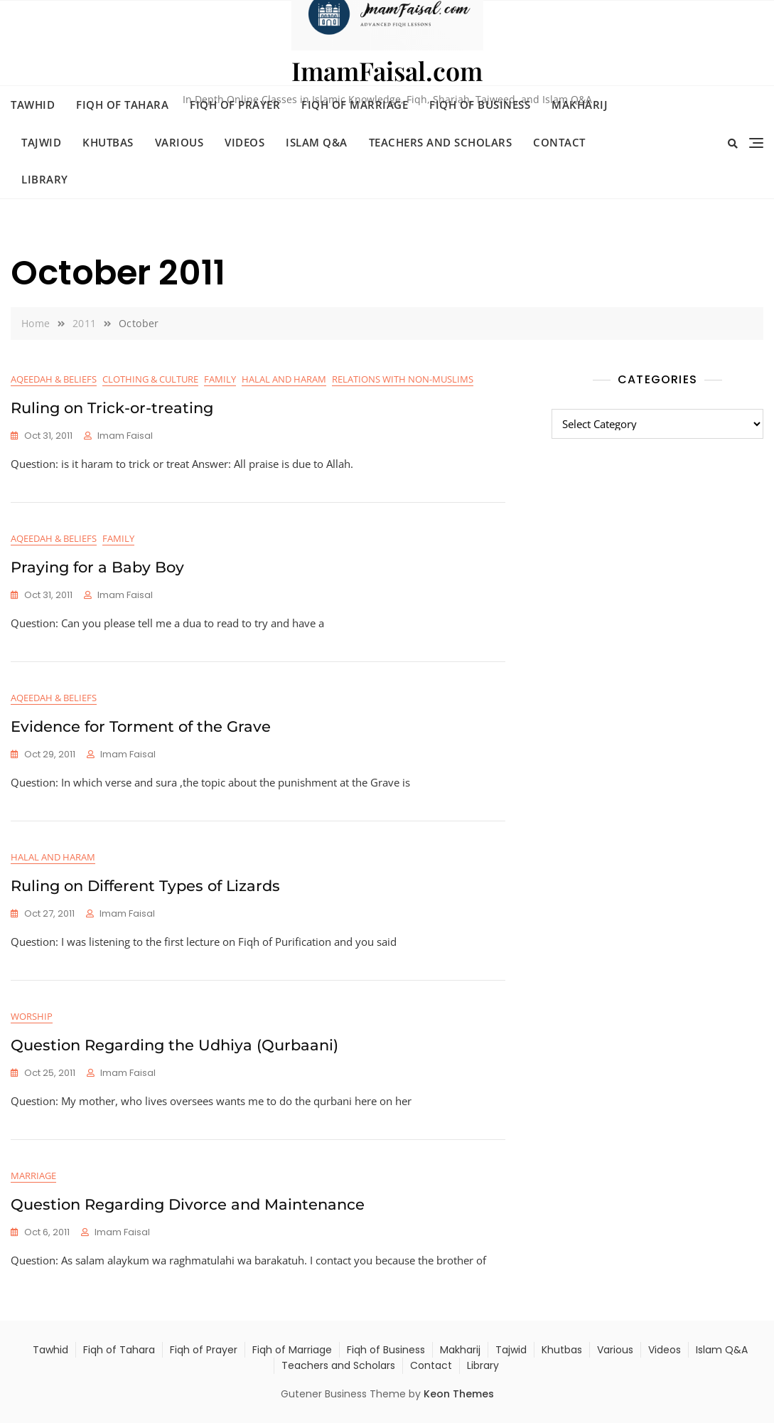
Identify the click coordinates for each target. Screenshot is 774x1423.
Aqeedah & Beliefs (54, 379)
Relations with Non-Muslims (402, 379)
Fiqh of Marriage (354, 104)
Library (44, 179)
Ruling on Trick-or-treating (112, 408)
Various (179, 142)
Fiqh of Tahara (122, 104)
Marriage (33, 1175)
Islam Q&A (317, 142)
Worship (32, 1016)
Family (220, 379)
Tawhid (33, 104)
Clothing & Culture (150, 379)
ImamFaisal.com (387, 70)
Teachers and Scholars (440, 142)
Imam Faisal (125, 435)
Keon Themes (459, 1394)
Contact (559, 142)
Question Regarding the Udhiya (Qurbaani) (174, 1045)
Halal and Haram (284, 379)
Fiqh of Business (479, 104)
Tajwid (41, 142)
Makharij (580, 104)
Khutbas (108, 142)
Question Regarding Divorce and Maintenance (188, 1204)
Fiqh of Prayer (235, 104)
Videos (244, 142)
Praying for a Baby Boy (97, 567)
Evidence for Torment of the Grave (141, 726)
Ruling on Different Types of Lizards (145, 886)
